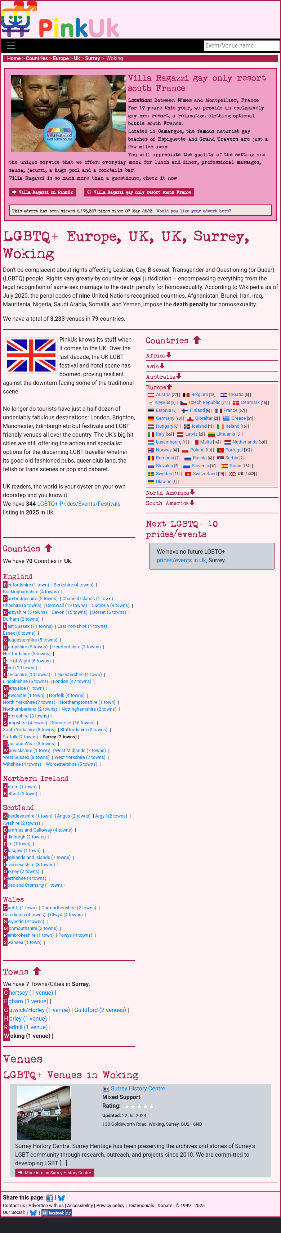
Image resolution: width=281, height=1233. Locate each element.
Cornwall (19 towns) (66, 605)
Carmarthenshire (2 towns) (68, 907)
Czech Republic (200, 402)
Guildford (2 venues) (100, 1010)
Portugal (230, 450)
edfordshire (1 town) (26, 584)
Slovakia (160, 465)
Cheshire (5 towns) (22, 605)
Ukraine (159, 481)
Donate (164, 1205)
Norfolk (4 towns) (67, 695)
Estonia (159, 410)
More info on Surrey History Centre (54, 1172)
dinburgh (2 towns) (24, 836)
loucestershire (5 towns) (30, 639)
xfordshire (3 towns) (26, 716)
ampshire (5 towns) (25, 647)
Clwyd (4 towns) (66, 914)
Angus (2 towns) (73, 816)
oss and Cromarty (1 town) (32, 885)
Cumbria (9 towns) (110, 605)
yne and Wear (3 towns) (29, 743)
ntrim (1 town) (20, 786)
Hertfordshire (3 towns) (27, 653)
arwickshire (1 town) (26, 750)
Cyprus (159, 402)
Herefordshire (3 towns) (76, 646)
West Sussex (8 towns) (26, 757)
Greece (234, 418)
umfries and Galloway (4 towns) (37, 829)
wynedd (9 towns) (23, 921)
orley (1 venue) (25, 1018)
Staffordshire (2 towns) (83, 729)
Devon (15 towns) (70, 612)
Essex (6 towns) (19, 633)
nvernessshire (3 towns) (29, 864)
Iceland (195, 426)
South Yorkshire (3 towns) (29, 729)
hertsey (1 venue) (28, 992)
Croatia (232, 394)
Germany (161, 418)
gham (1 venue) (25, 1001)
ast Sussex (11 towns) (28, 626)
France (226, 410)
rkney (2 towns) (21, 871)
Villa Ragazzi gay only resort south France (139, 192)
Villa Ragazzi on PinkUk (42, 192)
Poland (193, 450)
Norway (159, 450)
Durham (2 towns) (21, 619)
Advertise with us (46, 1205)
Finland (193, 410)
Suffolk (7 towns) (20, 736)
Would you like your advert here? (193, 211)
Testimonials (141, 1205)
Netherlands (241, 442)
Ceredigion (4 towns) (24, 914)
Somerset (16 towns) (73, 722)
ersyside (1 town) (23, 688)
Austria (159, 394)
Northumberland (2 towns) (30, 709)
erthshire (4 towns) (24, 878)
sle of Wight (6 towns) (27, 660)
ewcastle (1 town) (23, 695)
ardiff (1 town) (20, 907)
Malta (202, 442)
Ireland (228, 426)
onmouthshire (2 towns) (30, 928)
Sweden (160, 473)
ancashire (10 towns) (26, 674)
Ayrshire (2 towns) (21, 823)
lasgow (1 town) (22, 850)
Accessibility (80, 1205)
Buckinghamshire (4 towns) (31, 591)
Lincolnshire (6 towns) (25, 681)
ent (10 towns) (20, 667)
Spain (231, 465)
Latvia (187, 434)
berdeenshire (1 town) (28, 816)
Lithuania (221, 434)
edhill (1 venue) (25, 1027)
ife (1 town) (17, 843)
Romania (161, 457)
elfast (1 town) (20, 793)
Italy (156, 434)
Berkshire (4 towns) (73, 585)
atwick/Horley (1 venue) (36, 1009)
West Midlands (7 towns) (80, 750)
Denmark (246, 402)
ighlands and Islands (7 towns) (37, 857)
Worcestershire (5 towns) (71, 764)
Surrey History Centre (138, 1088)
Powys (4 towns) (75, 935)
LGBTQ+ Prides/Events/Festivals (78, 503)
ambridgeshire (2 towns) (30, 598)
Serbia (227, 457)
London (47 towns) (72, 681)
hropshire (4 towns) (25, 722)
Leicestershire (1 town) (78, 674)
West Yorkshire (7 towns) (80, 757)
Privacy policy (110, 1205)
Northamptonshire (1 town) (87, 702)
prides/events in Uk (181, 560)
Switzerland (201, 473)
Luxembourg (165, 442)
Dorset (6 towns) (109, 612)
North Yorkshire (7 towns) (29, 702)
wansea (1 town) (22, 942)
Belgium (195, 394)
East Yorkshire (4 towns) (82, 626)
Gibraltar (200, 418)
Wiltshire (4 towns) (22, 764)
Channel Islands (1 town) (87, 598)
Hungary (160, 426)
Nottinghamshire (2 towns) (89, 709)
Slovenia (196, 465)
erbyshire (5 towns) (25, 612)
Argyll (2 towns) (111, 816)
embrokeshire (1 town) (28, 935)
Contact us (14, 1205)
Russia (195, 457)
